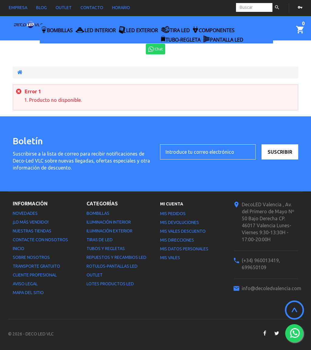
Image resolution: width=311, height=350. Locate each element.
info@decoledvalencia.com (271, 288)
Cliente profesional (35, 275)
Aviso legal (25, 283)
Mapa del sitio (28, 292)
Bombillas (98, 213)
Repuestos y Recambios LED (116, 257)
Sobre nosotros (31, 257)
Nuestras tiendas (32, 230)
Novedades (25, 213)
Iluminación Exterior (109, 230)
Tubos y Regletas (106, 248)
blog (41, 7)
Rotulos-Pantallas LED (112, 266)
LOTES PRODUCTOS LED (110, 283)
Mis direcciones (177, 240)
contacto (91, 7)
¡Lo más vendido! (31, 222)
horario (121, 7)
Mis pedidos (173, 213)
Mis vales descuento (183, 231)
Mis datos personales (184, 248)
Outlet (95, 275)
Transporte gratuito (36, 266)
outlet (64, 7)
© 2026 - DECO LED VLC (31, 333)
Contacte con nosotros (40, 239)
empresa (18, 7)
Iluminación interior (109, 222)
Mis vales (170, 257)
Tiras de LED (100, 239)
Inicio (18, 248)
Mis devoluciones (179, 222)
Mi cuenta (171, 203)
